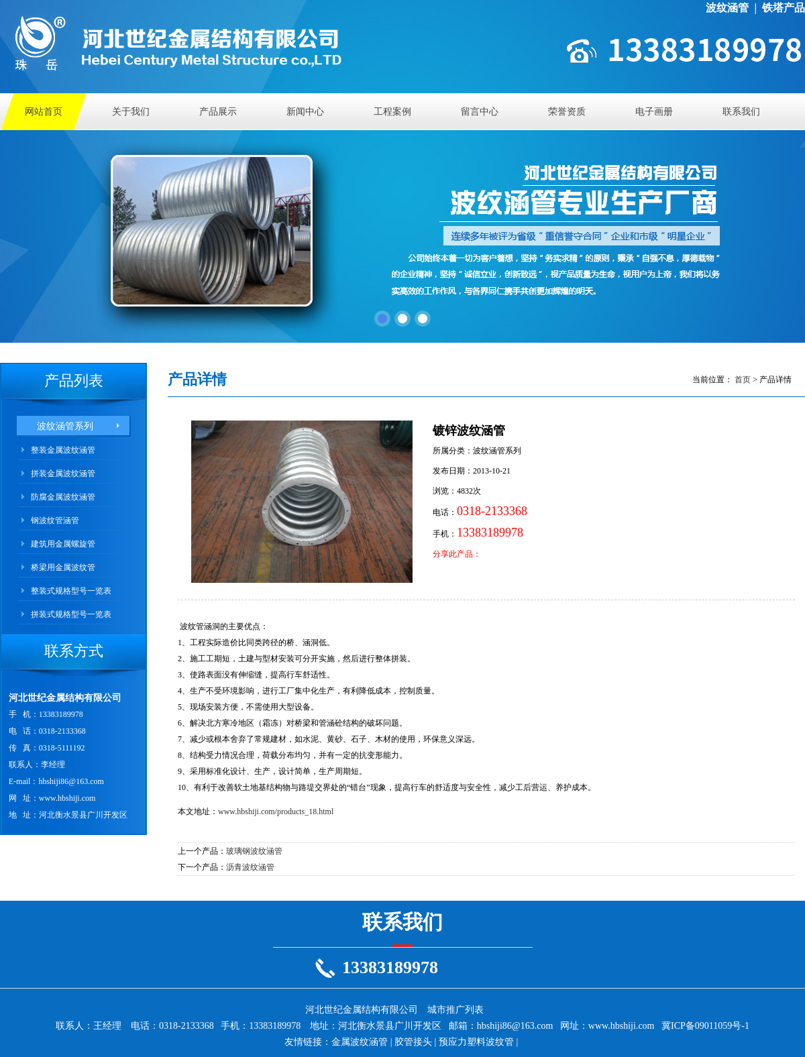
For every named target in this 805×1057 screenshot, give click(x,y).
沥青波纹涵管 (250, 867)
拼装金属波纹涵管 (63, 473)
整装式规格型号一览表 (71, 591)
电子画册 (654, 112)
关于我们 (131, 112)
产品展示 (218, 112)
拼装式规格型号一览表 (71, 614)
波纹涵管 (727, 7)
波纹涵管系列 (65, 426)
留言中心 (479, 112)
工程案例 (392, 112)
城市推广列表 (455, 1010)
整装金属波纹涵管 (63, 450)
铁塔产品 (783, 7)
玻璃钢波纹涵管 (254, 851)
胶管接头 (413, 1042)
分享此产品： (457, 554)
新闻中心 (305, 112)
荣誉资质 (567, 112)
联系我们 (741, 112)
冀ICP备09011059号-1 (705, 1026)
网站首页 (43, 112)
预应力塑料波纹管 (476, 1042)
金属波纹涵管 (359, 1042)
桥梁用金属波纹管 (63, 567)
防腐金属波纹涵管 (63, 497)
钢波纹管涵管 (55, 520)
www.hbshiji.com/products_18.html (275, 811)
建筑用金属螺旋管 (63, 544)
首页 (743, 379)
